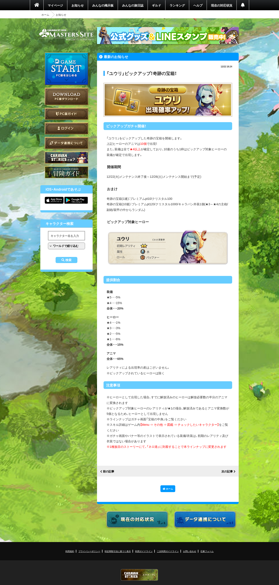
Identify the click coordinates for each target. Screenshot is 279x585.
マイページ (55, 5)
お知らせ (77, 5)
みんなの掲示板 (103, 5)
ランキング (177, 5)
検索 (68, 260)
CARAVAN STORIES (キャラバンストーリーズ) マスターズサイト (66, 34)
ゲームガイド (66, 172)
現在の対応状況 (221, 5)
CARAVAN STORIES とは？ (66, 158)
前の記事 (108, 471)
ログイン (66, 128)
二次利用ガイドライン (168, 551)
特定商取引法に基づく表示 (118, 551)
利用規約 (69, 551)
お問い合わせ (189, 551)
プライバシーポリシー (89, 551)
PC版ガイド (66, 114)
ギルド (156, 5)
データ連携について (66, 143)
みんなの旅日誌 (132, 5)
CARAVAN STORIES (139, 575)
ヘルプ (197, 5)
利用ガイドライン (144, 551)
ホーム (45, 15)
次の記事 (227, 471)
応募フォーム (207, 551)
